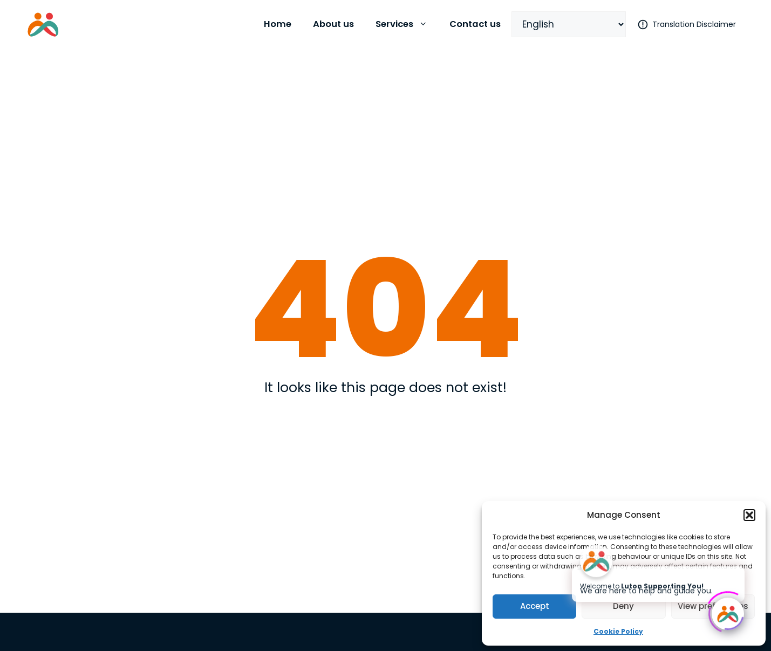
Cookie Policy (618, 631)
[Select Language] (568, 24)
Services (407, 24)
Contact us (475, 24)
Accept (534, 606)
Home (277, 24)
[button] (749, 515)
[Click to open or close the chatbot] (728, 612)
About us (333, 24)
